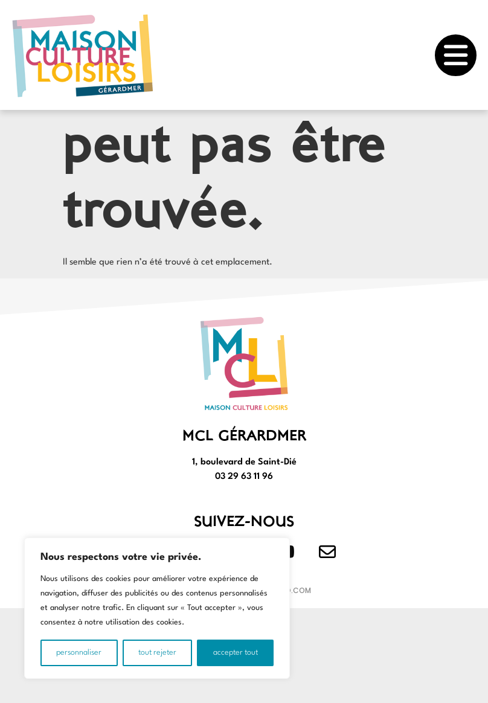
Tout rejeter (157, 652)
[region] (157, 608)
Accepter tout (235, 652)
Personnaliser (78, 652)
